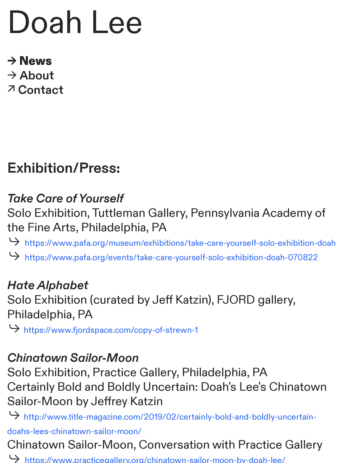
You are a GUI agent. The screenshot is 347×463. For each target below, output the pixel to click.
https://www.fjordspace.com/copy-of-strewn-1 (110, 330)
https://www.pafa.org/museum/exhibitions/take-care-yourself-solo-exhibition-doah (180, 243)
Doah (45, 23)
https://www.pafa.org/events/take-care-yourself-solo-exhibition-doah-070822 (171, 257)
